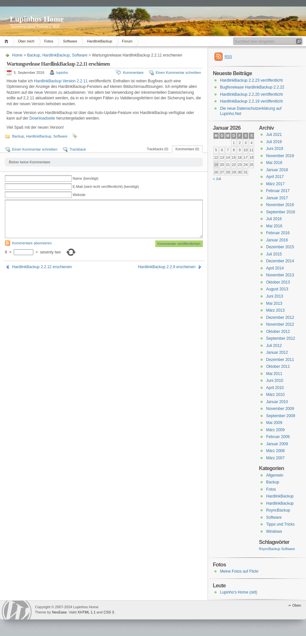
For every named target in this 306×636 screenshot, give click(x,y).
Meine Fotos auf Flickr (239, 571)
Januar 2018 (277, 170)
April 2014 (275, 268)
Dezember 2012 (280, 317)
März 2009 (275, 430)
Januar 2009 (277, 444)
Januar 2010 (277, 402)
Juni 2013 (274, 296)
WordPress (17, 610)
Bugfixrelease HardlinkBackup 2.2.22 (252, 87)
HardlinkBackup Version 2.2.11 (61, 81)
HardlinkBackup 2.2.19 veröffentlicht (251, 101)
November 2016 (280, 205)
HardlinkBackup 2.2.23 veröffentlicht (251, 80)
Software (70, 41)
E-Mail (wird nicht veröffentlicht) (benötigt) (106, 186)
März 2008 (275, 450)
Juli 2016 (274, 219)
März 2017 (275, 184)
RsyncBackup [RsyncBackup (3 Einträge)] (269, 549)
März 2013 (275, 310)
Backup (33, 55)
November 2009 (280, 408)
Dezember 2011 (280, 359)
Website (79, 195)
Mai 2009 (274, 422)
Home (7, 41)
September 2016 (280, 212)
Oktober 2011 (278, 366)
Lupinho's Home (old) (238, 592)
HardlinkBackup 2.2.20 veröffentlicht (251, 94)
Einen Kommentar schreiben (178, 72)
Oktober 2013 (278, 282)
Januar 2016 (277, 240)
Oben (296, 605)
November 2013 (280, 275)
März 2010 (275, 394)
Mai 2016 (274, 226)
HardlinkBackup (99, 41)
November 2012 (280, 324)
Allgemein (274, 475)
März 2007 (275, 458)
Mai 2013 (274, 303)
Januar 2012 (277, 352)
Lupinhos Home (37, 19)
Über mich (26, 41)
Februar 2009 (278, 436)
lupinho (62, 72)
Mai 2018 (274, 162)
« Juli (217, 179)
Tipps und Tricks (280, 524)
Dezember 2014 (280, 261)
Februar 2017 (278, 190)
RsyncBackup (278, 510)
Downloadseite (42, 118)
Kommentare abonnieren (32, 243)
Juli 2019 (274, 141)
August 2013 (277, 289)
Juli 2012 (274, 345)
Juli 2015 (274, 254)
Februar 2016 (278, 233)
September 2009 (280, 416)
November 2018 (280, 156)
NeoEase (59, 612)
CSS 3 (109, 612)
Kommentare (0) (187, 149)
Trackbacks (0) (157, 149)
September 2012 (280, 338)
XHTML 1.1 (86, 612)
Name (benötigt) (85, 178)
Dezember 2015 (280, 247)
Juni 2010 (274, 380)
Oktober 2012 (278, 331)
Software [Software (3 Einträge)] (288, 549)
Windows (274, 531)
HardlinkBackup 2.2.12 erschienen (42, 267)
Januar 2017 (277, 198)
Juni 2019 (274, 148)
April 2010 (275, 387)
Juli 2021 (274, 134)
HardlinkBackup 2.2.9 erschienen (167, 267)
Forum (127, 41)
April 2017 (275, 176)
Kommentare (133, 72)
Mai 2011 (274, 373)
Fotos (48, 41)
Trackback (78, 149)
